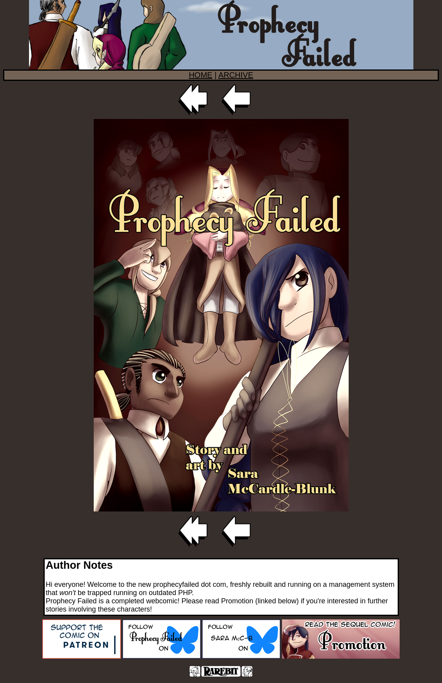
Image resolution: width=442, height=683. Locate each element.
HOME (200, 75)
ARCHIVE (235, 75)
